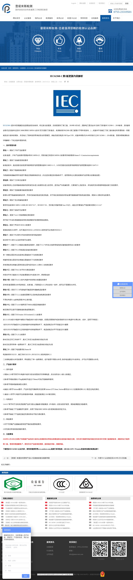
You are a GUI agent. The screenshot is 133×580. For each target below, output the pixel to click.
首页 (9, 68)
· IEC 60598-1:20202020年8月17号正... (103, 525)
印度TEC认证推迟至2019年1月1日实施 (112, 458)
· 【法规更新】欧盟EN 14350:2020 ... (15, 517)
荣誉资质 (84, 18)
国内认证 (38, 18)
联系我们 (102, 3)
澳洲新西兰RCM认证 (85, 492)
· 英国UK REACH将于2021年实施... (59, 505)
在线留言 (92, 3)
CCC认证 (61, 492)
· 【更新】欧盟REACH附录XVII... (14, 511)
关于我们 (116, 18)
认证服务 (27, 18)
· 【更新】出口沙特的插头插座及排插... (16, 522)
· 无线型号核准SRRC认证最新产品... (59, 502)
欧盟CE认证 (72, 18)
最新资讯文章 (52, 498)
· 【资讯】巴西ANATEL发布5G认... (15, 519)
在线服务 (94, 18)
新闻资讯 (105, 19)
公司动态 (50, 554)
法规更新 (50, 547)
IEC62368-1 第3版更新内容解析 (37, 68)
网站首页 (16, 18)
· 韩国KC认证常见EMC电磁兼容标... (59, 528)
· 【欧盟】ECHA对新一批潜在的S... (15, 502)
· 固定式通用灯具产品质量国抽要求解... (60, 514)
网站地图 (83, 3)
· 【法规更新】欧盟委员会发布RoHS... (16, 508)
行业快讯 (50, 551)
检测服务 (49, 18)
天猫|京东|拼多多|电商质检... (37, 492)
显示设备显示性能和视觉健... (13, 492)
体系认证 (60, 18)
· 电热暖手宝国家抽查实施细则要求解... (60, 519)
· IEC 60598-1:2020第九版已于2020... (59, 522)
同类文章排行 (8, 498)
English (73, 3)
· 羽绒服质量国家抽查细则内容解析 (59, 508)
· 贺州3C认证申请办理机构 (56, 525)
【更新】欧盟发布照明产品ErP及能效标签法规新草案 (30, 458)
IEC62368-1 (7, 125)
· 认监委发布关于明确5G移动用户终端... (104, 528)
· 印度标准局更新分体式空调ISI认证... (16, 505)
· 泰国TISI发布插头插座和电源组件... (15, 514)
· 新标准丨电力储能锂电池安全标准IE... (16, 525)
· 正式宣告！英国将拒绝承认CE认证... (60, 517)
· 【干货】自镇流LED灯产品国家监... (59, 511)
